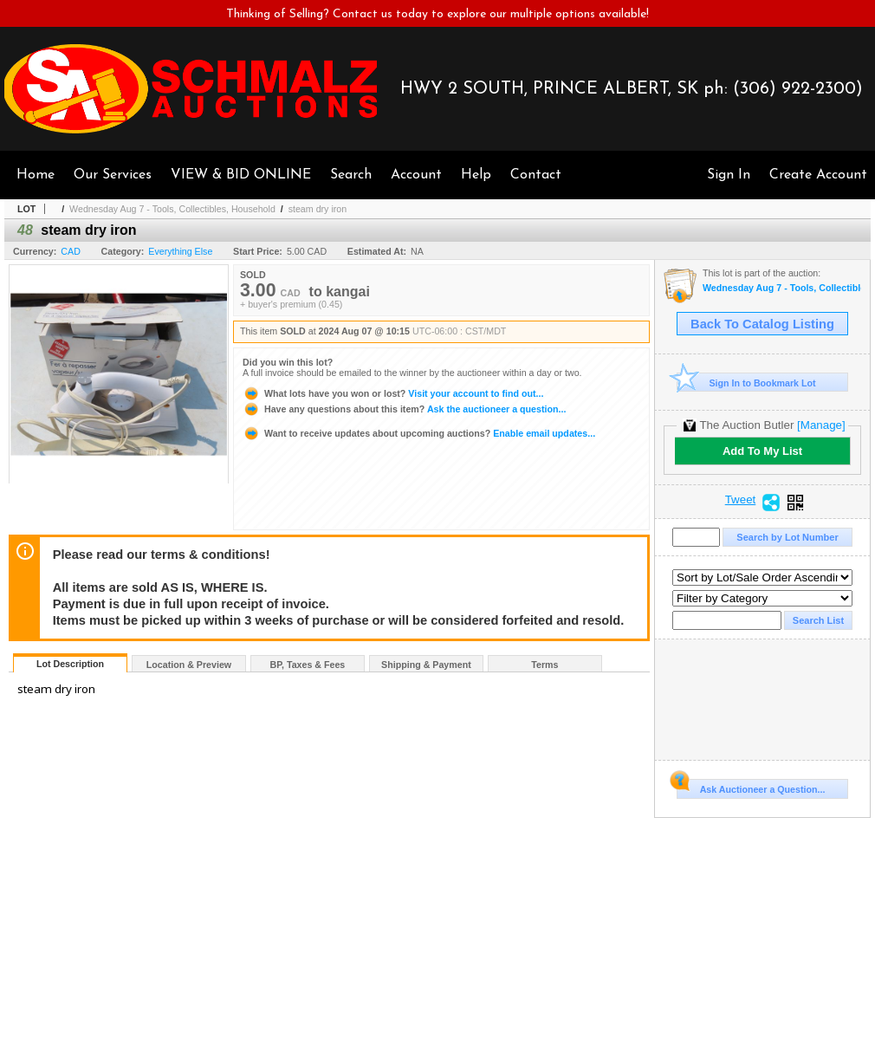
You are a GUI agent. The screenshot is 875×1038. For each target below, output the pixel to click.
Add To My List (762, 450)
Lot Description (70, 663)
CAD (71, 251)
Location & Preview (188, 664)
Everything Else (180, 251)
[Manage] (821, 424)
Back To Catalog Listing (762, 324)
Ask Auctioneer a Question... (751, 787)
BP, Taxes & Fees (308, 664)
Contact (535, 175)
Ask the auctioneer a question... (404, 409)
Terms (544, 664)
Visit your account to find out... (393, 393)
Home (35, 175)
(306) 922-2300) (798, 89)
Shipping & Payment (426, 664)
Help (476, 175)
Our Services (113, 175)
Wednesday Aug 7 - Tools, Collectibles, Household (172, 209)
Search (351, 175)
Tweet (740, 500)
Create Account (818, 175)
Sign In (728, 175)
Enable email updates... (419, 433)
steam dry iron (317, 209)
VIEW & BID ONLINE (241, 175)
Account (416, 175)
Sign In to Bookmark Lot (746, 382)
